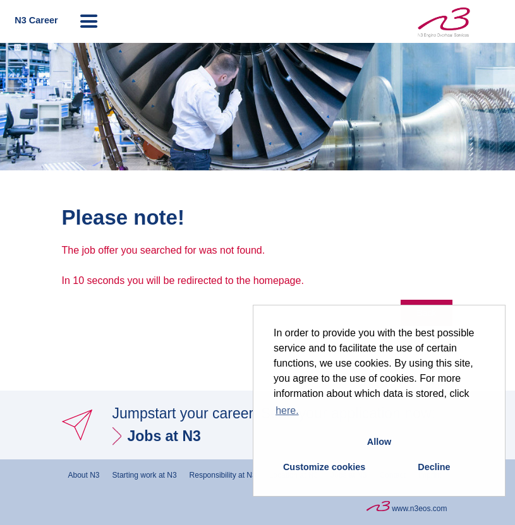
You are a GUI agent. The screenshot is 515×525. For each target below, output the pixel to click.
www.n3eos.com (407, 507)
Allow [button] (379, 442)
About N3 (84, 475)
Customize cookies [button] (324, 467)
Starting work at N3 (144, 475)
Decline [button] (434, 467)
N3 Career (36, 20)
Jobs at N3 (164, 436)
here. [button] (287, 410)
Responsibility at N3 (223, 475)
